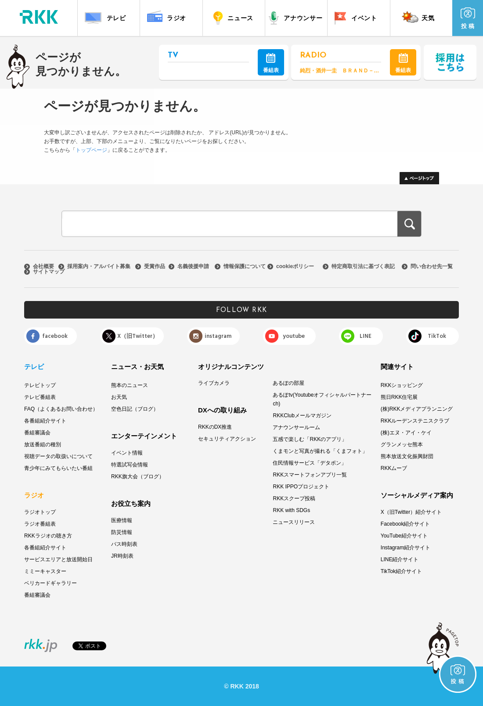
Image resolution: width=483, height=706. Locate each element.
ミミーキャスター (45, 571)
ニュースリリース (294, 522)
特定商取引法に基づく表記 (363, 266)
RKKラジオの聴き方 (48, 536)
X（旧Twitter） (137, 336)
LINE (365, 336)
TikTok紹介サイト (401, 571)
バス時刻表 (124, 544)
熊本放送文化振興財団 (407, 456)
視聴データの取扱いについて (58, 456)
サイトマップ (49, 271)
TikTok (437, 336)
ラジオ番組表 (40, 524)
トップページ (91, 150)
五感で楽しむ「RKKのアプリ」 (310, 439)
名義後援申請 (193, 266)
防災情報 (121, 532)
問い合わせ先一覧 (432, 266)
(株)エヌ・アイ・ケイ (406, 433)
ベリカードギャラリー (50, 583)
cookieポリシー (295, 266)
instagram (218, 336)
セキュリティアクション (227, 439)
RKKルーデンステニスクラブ (415, 421)
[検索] (226, 225)
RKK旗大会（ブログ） (137, 476)
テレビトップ (40, 385)
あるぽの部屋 (288, 383)
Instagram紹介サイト (405, 548)
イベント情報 (127, 453)
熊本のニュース (129, 385)
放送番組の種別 (42, 444)
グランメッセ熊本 (402, 444)
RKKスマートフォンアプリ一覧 (310, 475)
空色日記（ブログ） (135, 409)
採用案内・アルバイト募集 (98, 266)
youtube (294, 336)
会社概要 (43, 266)
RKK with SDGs (291, 510)
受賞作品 (154, 266)
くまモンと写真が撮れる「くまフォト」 (320, 451)
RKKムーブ (394, 468)
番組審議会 (37, 433)
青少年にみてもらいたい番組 (58, 468)
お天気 (119, 397)
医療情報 (121, 520)
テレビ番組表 (40, 397)
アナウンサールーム (296, 427)
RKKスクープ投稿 (294, 498)
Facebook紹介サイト (405, 524)
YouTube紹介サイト (404, 536)
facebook (55, 336)
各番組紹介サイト (45, 421)
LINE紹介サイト (400, 559)
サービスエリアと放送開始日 (58, 559)
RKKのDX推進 (215, 427)
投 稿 (468, 18)
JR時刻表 (122, 556)
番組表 (271, 63)
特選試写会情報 (129, 465)
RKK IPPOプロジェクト (301, 487)
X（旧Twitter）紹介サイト (411, 512)
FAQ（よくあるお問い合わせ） (61, 409)
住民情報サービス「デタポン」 (309, 463)
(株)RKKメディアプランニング (417, 409)
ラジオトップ (40, 512)
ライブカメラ (214, 383)
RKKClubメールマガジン (302, 415)
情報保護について (244, 266)
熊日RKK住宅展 (399, 397)
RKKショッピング (402, 385)
